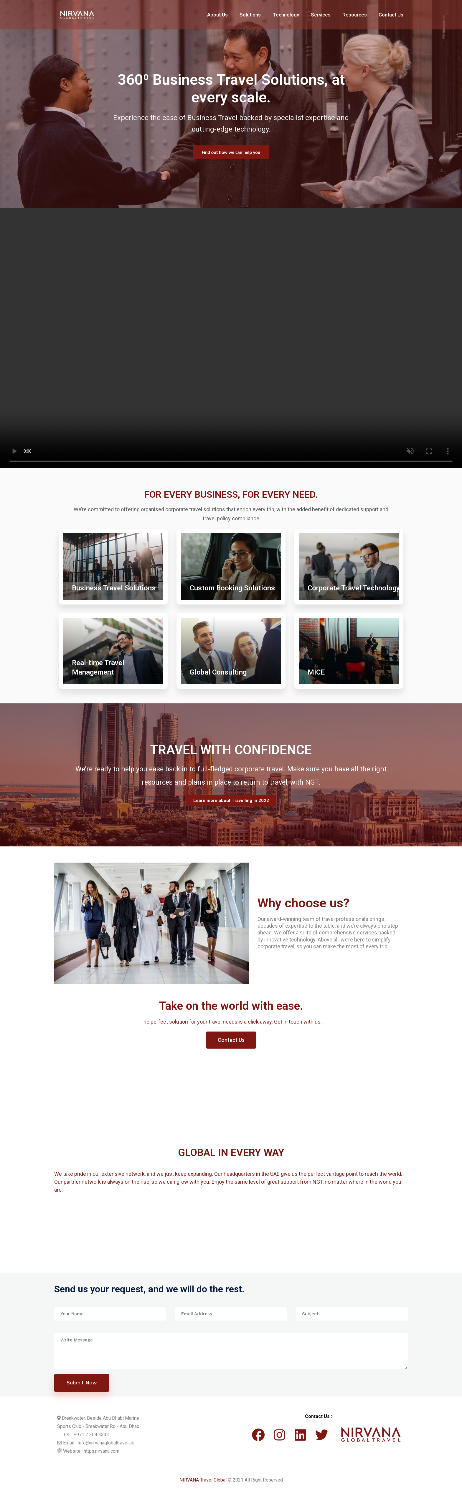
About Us (217, 15)
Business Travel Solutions (114, 588)
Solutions (250, 15)
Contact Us (391, 15)
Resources (354, 15)
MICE (316, 672)
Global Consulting (218, 672)
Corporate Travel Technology (354, 588)
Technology (286, 15)
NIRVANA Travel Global (203, 1480)
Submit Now (82, 1383)
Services (321, 15)
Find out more (231, 154)
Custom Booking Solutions (232, 588)
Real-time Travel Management (98, 667)
